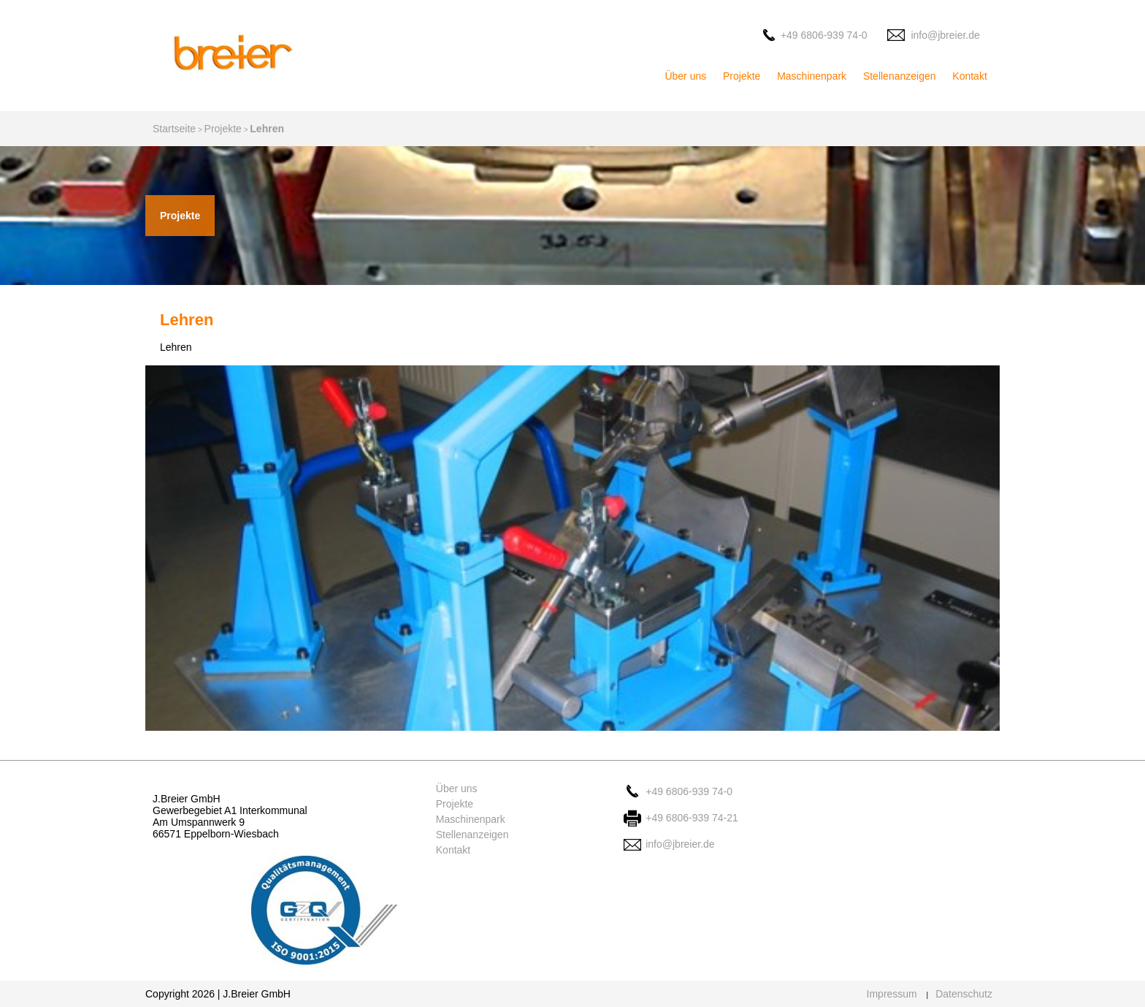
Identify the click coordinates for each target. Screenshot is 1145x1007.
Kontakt (969, 76)
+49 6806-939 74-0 (824, 35)
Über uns (685, 76)
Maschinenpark (811, 76)
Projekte (741, 76)
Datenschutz (963, 994)
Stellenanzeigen (899, 76)
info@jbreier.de (945, 35)
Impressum (892, 994)
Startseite (174, 128)
